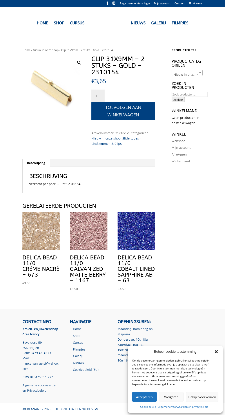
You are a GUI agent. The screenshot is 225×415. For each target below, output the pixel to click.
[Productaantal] (98, 96)
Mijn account (162, 3)
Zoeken (178, 100)
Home (43, 23)
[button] (216, 351)
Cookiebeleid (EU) (85, 369)
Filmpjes (179, 23)
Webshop (178, 141)
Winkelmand (181, 161)
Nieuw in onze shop (46, 50)
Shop (60, 23)
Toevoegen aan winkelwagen (123, 111)
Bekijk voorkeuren (202, 397)
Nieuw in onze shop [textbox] (188, 75)
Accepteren (144, 397)
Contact (179, 3)
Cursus (78, 23)
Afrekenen (179, 154)
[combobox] (187, 73)
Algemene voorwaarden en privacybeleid (183, 407)
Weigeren (171, 397)
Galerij (157, 23)
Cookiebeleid (148, 407)
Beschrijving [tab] (36, 163)
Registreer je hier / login (135, 3)
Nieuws (137, 23)
